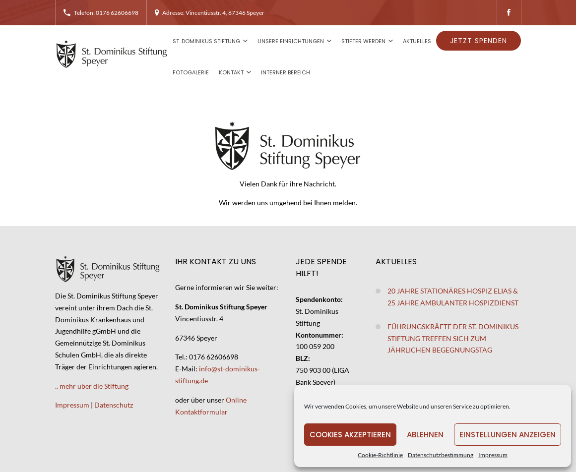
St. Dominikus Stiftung (206, 41)
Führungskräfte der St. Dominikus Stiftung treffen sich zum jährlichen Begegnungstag (452, 338)
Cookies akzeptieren (350, 434)
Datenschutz (113, 405)
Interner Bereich (285, 72)
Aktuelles (417, 41)
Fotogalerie (191, 72)
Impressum (493, 455)
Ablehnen (425, 434)
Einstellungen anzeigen (507, 434)
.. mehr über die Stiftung (91, 386)
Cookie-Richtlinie (380, 455)
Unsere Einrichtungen (290, 41)
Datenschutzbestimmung (440, 455)
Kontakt (231, 72)
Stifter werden (363, 41)
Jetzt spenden (478, 41)
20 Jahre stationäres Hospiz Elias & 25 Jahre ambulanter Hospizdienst (452, 297)
